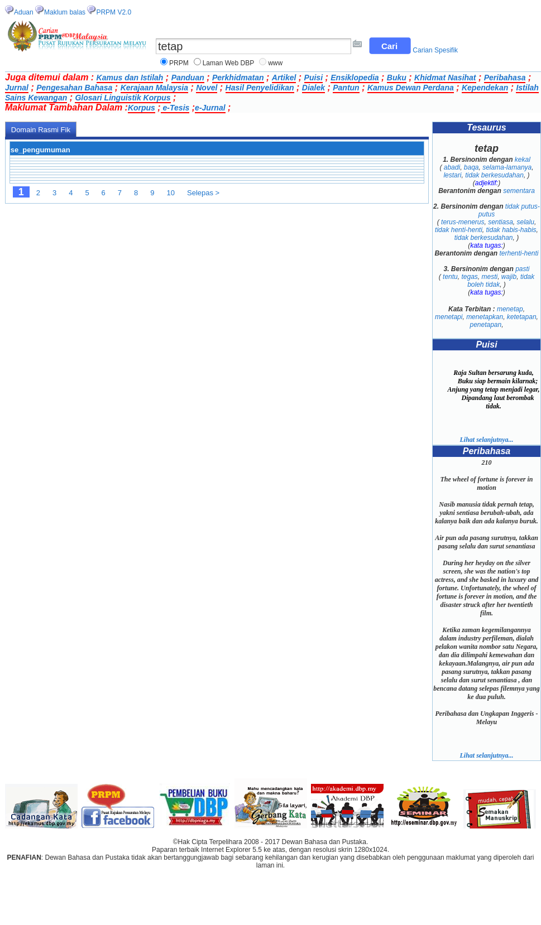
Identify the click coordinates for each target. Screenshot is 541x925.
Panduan (187, 77)
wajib (508, 277)
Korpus (141, 107)
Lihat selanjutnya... (486, 440)
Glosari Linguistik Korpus (122, 97)
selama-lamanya (507, 167)
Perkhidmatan (238, 77)
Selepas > (203, 193)
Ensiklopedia (355, 77)
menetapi (448, 317)
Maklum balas (64, 12)
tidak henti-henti (458, 230)
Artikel (284, 77)
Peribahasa (505, 77)
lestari (452, 175)
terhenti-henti (518, 253)
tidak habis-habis (511, 230)
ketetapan (522, 317)
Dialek (313, 87)
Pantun (346, 87)
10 (171, 193)
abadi (452, 167)
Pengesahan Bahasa (74, 87)
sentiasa (500, 222)
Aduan (23, 12)
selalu (525, 222)
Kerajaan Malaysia (154, 87)
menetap (510, 309)
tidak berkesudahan (494, 175)
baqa (471, 167)
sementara (519, 191)
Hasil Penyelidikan (260, 87)
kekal (522, 159)
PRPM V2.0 (113, 12)
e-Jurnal (210, 107)
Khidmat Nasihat (445, 77)
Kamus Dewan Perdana (410, 87)
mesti (490, 277)
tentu (450, 277)
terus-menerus (462, 222)
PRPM (179, 63)
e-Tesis (175, 107)
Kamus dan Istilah (130, 77)
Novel (206, 87)
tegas (469, 277)
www (275, 63)
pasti (522, 269)
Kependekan (485, 87)
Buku (396, 77)
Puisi (313, 77)
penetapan (485, 325)
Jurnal (16, 87)
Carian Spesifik (435, 50)
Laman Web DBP (229, 63)
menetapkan (484, 317)
